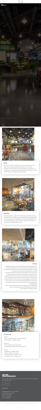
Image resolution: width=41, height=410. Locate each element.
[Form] (18, 1)
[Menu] (39, 5)
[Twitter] (19, 2)
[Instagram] (20, 2)
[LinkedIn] (22, 2)
